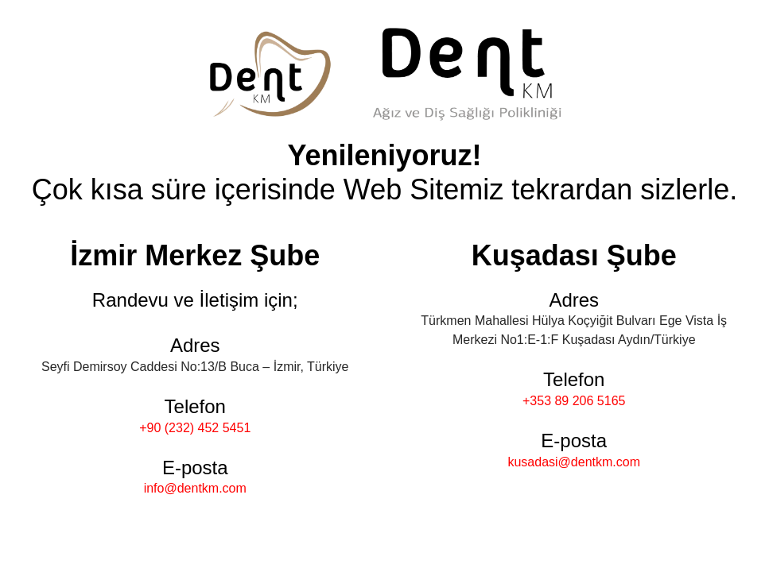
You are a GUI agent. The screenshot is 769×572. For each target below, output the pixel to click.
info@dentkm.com (195, 488)
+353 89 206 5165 (573, 401)
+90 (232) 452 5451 (195, 428)
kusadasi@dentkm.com (573, 462)
